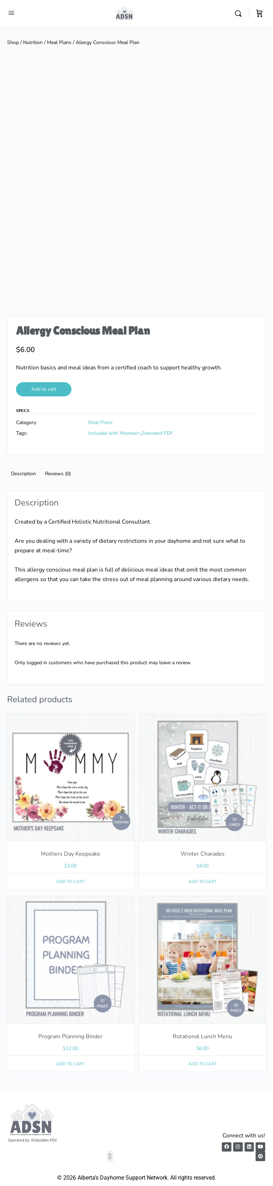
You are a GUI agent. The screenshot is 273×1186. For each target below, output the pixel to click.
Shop (13, 42)
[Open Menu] (11, 13)
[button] (110, 1156)
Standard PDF (157, 433)
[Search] (240, 13)
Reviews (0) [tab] (58, 473)
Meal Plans (59, 42)
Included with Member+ (114, 433)
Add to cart (43, 389)
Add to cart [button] (70, 881)
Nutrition (33, 42)
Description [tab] (23, 473)
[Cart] (259, 13)
